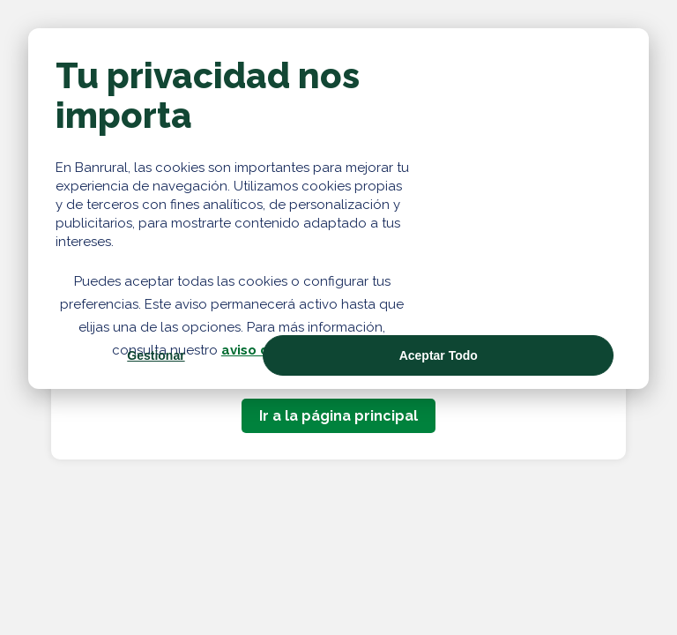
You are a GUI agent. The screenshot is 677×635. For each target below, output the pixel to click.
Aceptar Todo (438, 355)
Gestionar (155, 355)
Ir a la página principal (338, 415)
